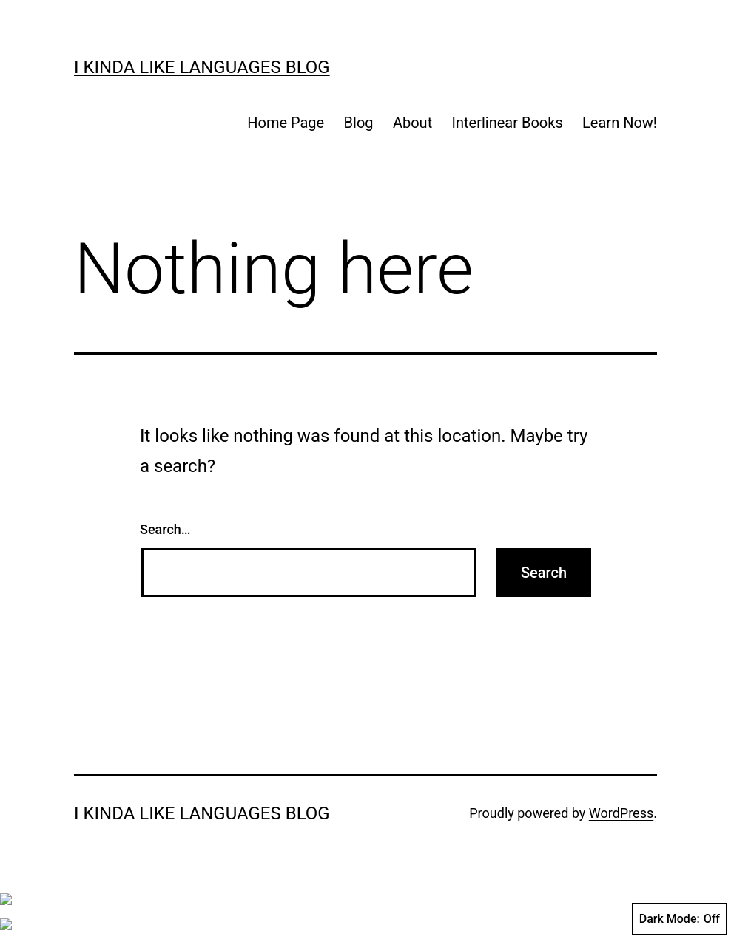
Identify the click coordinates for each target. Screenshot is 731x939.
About (412, 123)
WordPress (621, 813)
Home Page (285, 123)
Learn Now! (619, 123)
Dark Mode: (679, 919)
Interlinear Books (507, 123)
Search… (165, 529)
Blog (359, 123)
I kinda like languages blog (202, 67)
